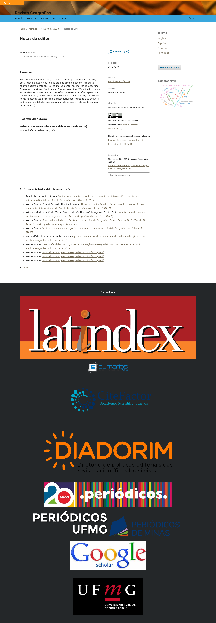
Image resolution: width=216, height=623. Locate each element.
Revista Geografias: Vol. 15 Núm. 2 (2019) (48, 248)
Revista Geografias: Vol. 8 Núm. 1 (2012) (82, 256)
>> (27, 267)
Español (162, 43)
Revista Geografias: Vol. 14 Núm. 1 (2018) (91, 216)
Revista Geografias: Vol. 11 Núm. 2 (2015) (89, 208)
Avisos (44, 18)
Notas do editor (51, 252)
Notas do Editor (51, 256)
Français (162, 47)
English (162, 38)
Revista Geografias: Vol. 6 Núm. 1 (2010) (73, 200)
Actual (18, 18)
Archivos (31, 18)
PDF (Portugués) (121, 51)
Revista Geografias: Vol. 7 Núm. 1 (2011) (82, 252)
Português (163, 52)
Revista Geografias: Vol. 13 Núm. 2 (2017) (48, 240)
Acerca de (58, 18)
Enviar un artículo (169, 67)
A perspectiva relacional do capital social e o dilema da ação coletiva (109, 236)
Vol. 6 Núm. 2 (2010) (50, 28)
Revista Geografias (33, 12)
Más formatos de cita (120, 175)
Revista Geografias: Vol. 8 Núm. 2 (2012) (82, 260)
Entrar (7, 3)
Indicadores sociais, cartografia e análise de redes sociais (73, 228)
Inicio (22, 28)
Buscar (194, 18)
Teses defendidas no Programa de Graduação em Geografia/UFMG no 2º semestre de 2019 (91, 244)
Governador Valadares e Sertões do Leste (64, 220)
